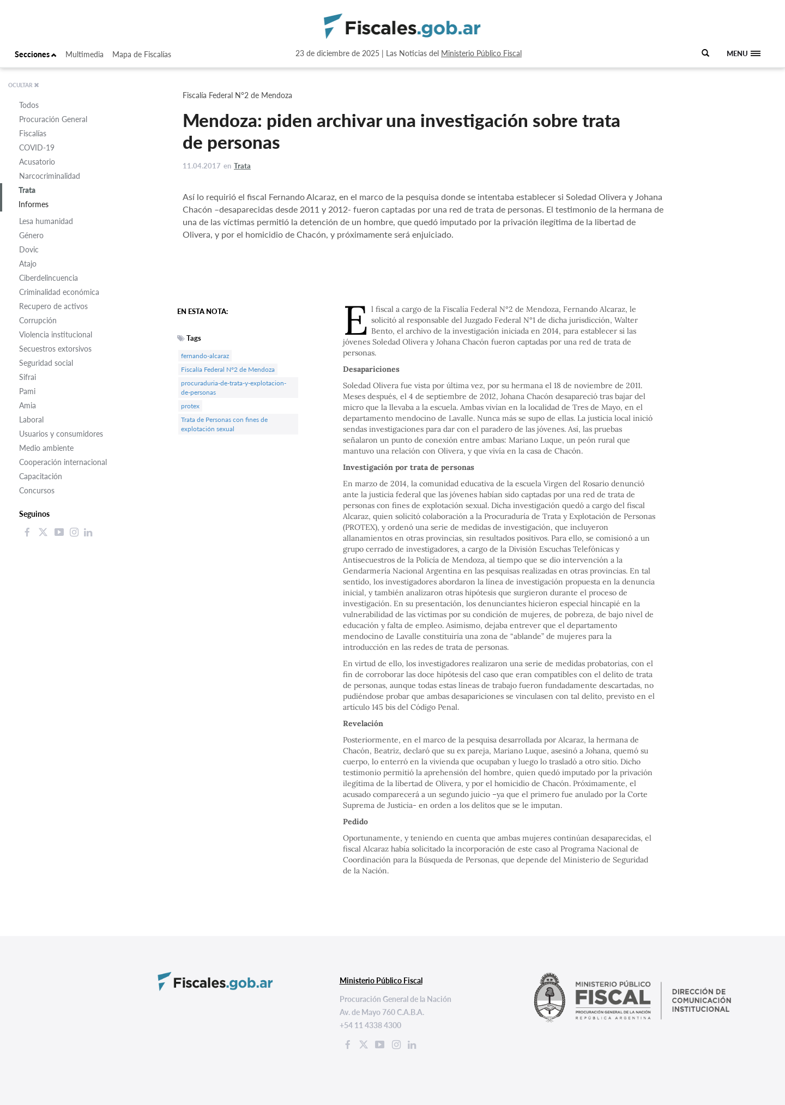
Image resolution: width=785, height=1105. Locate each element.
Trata (27, 190)
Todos (29, 105)
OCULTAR (23, 85)
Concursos (37, 490)
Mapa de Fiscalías (141, 54)
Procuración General (53, 119)
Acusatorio (37, 161)
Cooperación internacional (63, 462)
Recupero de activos (53, 306)
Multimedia (84, 54)
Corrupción (38, 320)
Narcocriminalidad (49, 175)
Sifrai (27, 377)
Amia (27, 405)
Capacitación (40, 476)
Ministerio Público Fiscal (481, 53)
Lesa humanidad (46, 221)
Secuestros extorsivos (55, 348)
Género (31, 235)
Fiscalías (32, 133)
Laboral (31, 419)
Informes (34, 204)
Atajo (28, 263)
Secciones (36, 54)
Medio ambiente (46, 447)
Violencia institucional (55, 334)
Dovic (29, 249)
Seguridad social (46, 362)
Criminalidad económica (59, 292)
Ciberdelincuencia (48, 277)
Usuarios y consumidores (61, 433)
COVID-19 (37, 147)
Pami (27, 391)
